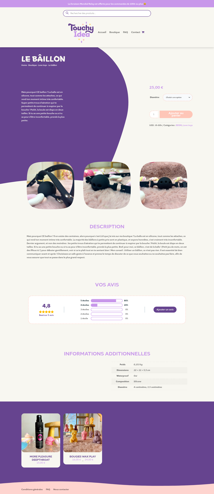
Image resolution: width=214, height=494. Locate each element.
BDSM (179, 125)
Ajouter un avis (165, 309)
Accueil (102, 32)
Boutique (114, 32)
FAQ (125, 32)
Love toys (42, 65)
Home (24, 65)
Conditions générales (32, 489)
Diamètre (154, 97)
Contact (135, 32)
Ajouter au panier (176, 114)
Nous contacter (61, 489)
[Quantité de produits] (153, 114)
